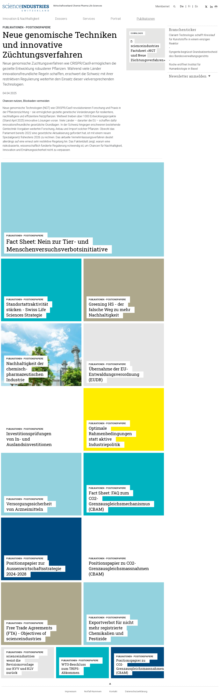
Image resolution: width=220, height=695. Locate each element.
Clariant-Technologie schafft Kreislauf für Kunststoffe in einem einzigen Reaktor (192, 39)
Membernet (162, 6)
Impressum (70, 691)
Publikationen (146, 18)
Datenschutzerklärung (136, 691)
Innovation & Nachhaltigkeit (21, 18)
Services (89, 18)
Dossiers (61, 18)
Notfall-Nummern (93, 691)
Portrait (116, 18)
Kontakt (113, 691)
